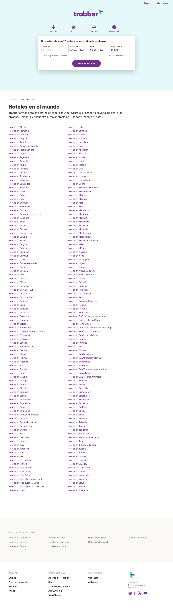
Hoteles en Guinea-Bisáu (21, 426)
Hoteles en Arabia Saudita (21, 149)
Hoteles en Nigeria (77, 263)
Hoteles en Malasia (77, 195)
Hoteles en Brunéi (17, 225)
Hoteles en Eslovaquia (19, 335)
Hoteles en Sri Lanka (78, 403)
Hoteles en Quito (56, 537)
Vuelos (12, 577)
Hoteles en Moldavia (78, 225)
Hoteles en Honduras (19, 437)
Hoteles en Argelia (17, 153)
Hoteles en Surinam (77, 418)
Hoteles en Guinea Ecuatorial (23, 422)
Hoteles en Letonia (77, 165)
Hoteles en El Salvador (20, 327)
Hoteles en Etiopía (17, 354)
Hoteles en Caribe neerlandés (23, 263)
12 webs (68, 41)
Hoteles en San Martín (78, 365)
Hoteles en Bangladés (19, 183)
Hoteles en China (17, 278)
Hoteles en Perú (75, 297)
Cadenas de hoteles (137, 537)
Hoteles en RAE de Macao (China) (84, 320)
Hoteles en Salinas (97, 537)
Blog (50, 582)
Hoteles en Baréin (17, 191)
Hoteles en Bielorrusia (19, 206)
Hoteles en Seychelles (78, 388)
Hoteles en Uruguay (77, 463)
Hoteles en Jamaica (77, 130)
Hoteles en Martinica (78, 214)
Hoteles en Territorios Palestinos (83, 437)
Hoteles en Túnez (76, 452)
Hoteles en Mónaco (77, 248)
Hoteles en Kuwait (76, 157)
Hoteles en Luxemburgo (79, 180)
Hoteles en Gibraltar (18, 388)
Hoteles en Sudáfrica (78, 407)
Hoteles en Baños (17, 546)
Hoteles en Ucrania (77, 456)
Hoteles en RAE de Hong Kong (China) (87, 316)
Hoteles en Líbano (76, 183)
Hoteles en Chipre (17, 282)
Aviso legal (132, 587)
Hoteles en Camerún (19, 255)
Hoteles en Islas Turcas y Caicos (25, 482)
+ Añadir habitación (116, 56)
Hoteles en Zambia (77, 486)
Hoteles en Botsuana (19, 218)
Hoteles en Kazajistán (78, 142)
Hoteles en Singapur (77, 395)
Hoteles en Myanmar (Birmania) (83, 240)
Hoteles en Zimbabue (78, 490)
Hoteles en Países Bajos (79, 293)
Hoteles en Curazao (18, 308)
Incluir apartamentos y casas (55, 56)
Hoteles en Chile (16, 274)
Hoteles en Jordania (77, 138)
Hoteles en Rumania (77, 342)
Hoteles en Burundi (18, 236)
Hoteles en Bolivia (17, 210)
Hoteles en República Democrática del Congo (90, 327)
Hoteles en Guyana (18, 429)
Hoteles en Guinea (18, 418)
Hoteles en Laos (76, 161)
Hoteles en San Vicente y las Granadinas (87, 369)
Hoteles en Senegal (77, 380)
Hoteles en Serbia (76, 384)
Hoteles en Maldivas (77, 199)
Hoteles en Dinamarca (19, 312)
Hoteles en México (77, 244)
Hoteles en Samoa (77, 350)
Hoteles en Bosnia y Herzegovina (25, 214)
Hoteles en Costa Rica (19, 293)
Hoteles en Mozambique (80, 236)
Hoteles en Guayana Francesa (23, 414)
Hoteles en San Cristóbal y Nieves (84, 358)
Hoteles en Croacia (18, 301)
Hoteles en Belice (17, 195)
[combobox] (55, 48)
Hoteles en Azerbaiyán (20, 176)
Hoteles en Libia (75, 168)
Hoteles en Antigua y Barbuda (23, 146)
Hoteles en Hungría (18, 441)
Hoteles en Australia (18, 168)
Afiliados (93, 582)
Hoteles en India (16, 445)
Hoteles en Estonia (18, 350)
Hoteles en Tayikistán (78, 433)
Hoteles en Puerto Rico (79, 312)
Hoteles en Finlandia (18, 361)
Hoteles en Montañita (98, 542)
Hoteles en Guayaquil (58, 542)
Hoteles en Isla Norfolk (20, 460)
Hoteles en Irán (16, 456)
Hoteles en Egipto (17, 323)
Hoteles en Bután (17, 240)
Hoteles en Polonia (77, 305)
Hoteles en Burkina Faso (21, 233)
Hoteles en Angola (18, 138)
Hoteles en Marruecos (78, 210)
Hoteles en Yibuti (76, 482)
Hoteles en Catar (17, 267)
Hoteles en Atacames (19, 537)
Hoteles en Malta (76, 206)
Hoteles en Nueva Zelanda (81, 274)
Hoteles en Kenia (76, 146)
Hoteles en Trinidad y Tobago (82, 445)
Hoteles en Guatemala (19, 411)
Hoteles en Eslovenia (19, 339)
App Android (55, 590)
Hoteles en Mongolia (78, 229)
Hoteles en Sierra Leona (79, 392)
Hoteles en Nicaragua (78, 259)
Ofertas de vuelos (18, 582)
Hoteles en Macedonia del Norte (83, 187)
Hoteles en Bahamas (19, 180)
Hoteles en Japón (76, 134)
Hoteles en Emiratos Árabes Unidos (26, 331)
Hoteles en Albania (18, 127)
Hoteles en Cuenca (18, 542)
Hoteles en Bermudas (19, 202)
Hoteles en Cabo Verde (20, 248)
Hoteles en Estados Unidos (22, 346)
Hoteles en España (18, 342)
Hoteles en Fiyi (16, 365)
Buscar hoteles (86, 63)
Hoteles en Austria (18, 172)
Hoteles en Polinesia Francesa (82, 301)
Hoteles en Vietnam (77, 479)
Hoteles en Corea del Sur (21, 289)
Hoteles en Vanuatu (77, 471)
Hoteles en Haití (16, 433)
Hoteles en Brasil (17, 221)
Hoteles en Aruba (17, 165)
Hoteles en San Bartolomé (80, 354)
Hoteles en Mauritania (78, 221)
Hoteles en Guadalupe (19, 403)
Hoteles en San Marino (79, 361)
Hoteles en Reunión (77, 339)
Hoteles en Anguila (18, 142)
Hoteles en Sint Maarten (79, 399)
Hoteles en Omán (76, 278)
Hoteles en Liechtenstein (80, 172)
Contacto (93, 577)
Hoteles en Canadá (18, 259)
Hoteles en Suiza (76, 414)
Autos (12, 590)
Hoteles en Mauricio (77, 218)
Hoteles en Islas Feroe (19, 475)
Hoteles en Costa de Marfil (21, 297)
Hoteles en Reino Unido (79, 323)
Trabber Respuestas (59, 586)
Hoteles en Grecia (17, 395)
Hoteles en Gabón (17, 373)
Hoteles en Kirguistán (78, 149)
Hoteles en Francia (18, 369)
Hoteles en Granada (18, 392)
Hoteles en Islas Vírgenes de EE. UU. (26, 486)
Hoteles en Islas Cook (19, 471)
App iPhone (54, 595)
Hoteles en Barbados (19, 187)
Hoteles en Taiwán (77, 426)
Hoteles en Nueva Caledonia (82, 270)
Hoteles (13, 586)
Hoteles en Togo (76, 441)
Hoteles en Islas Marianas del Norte (26, 479)
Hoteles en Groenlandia (20, 399)
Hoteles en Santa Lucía (79, 373)
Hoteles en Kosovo (77, 153)
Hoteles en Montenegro (79, 233)
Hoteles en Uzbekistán (79, 467)
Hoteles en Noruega (77, 267)
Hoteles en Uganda (77, 460)
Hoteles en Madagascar (79, 191)
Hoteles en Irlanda (17, 452)
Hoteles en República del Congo (83, 335)
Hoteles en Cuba (17, 305)
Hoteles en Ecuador (18, 320)
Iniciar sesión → (163, 3)
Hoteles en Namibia (77, 252)
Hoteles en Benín (17, 199)
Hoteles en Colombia (19, 286)
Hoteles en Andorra (18, 134)
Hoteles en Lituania (77, 176)
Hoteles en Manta (57, 546)
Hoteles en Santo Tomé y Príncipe (84, 376)
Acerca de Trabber (58, 577)
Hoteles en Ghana (17, 384)
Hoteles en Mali (75, 202)
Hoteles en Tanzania (78, 429)
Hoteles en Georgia (18, 380)
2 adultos (115, 49)
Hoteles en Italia (75, 127)
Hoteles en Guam (17, 407)
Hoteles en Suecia (77, 411)
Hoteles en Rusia (76, 346)
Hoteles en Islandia (18, 463)
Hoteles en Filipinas (18, 358)
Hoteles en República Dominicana (84, 331)
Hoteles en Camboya (19, 252)
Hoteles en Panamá (77, 286)
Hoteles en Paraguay (78, 289)
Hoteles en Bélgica (18, 244)
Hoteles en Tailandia (77, 422)
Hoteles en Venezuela (78, 475)
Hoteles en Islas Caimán (20, 467)
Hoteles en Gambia (18, 376)
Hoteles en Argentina (19, 157)
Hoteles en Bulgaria (18, 229)
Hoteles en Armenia (18, 161)
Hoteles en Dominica (19, 316)
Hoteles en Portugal (77, 308)
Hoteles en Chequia (18, 270)
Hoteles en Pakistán (77, 282)
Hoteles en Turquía (77, 448)
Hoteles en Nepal (76, 255)
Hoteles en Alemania (19, 130)
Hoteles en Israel (17, 490)
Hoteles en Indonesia (19, 448)
